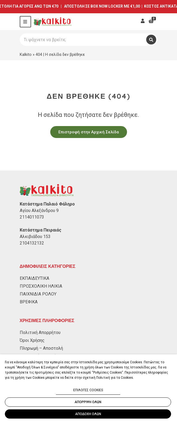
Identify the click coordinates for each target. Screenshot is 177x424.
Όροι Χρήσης (32, 340)
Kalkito (26, 54)
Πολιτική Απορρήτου (40, 332)
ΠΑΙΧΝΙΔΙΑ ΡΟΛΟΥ (38, 294)
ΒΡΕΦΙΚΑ (29, 301)
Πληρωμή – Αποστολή (41, 348)
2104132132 (32, 243)
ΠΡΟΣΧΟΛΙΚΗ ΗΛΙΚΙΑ (41, 286)
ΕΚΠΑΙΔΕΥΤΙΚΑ (34, 278)
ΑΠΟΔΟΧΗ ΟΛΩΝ (88, 414)
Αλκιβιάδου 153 (35, 236)
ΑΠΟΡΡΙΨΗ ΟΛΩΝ (88, 402)
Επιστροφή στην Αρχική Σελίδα (88, 132)
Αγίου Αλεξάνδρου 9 (39, 210)
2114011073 (32, 217)
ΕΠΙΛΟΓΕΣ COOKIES (88, 390)
